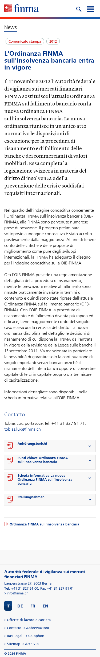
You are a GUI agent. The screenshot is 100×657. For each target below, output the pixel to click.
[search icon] (78, 8)
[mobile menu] (90, 8)
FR (32, 606)
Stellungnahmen (31, 497)
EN (45, 606)
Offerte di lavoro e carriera (29, 620)
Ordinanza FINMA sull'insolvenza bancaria (44, 524)
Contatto (14, 628)
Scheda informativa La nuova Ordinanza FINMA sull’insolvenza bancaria (45, 479)
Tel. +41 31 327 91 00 (21, 588)
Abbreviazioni (37, 628)
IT (8, 606)
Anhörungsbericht (32, 444)
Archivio (32, 644)
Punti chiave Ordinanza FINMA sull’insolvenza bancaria (43, 460)
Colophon (36, 636)
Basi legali (15, 636)
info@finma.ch (17, 593)
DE (20, 606)
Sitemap (13, 644)
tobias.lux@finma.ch (22, 429)
